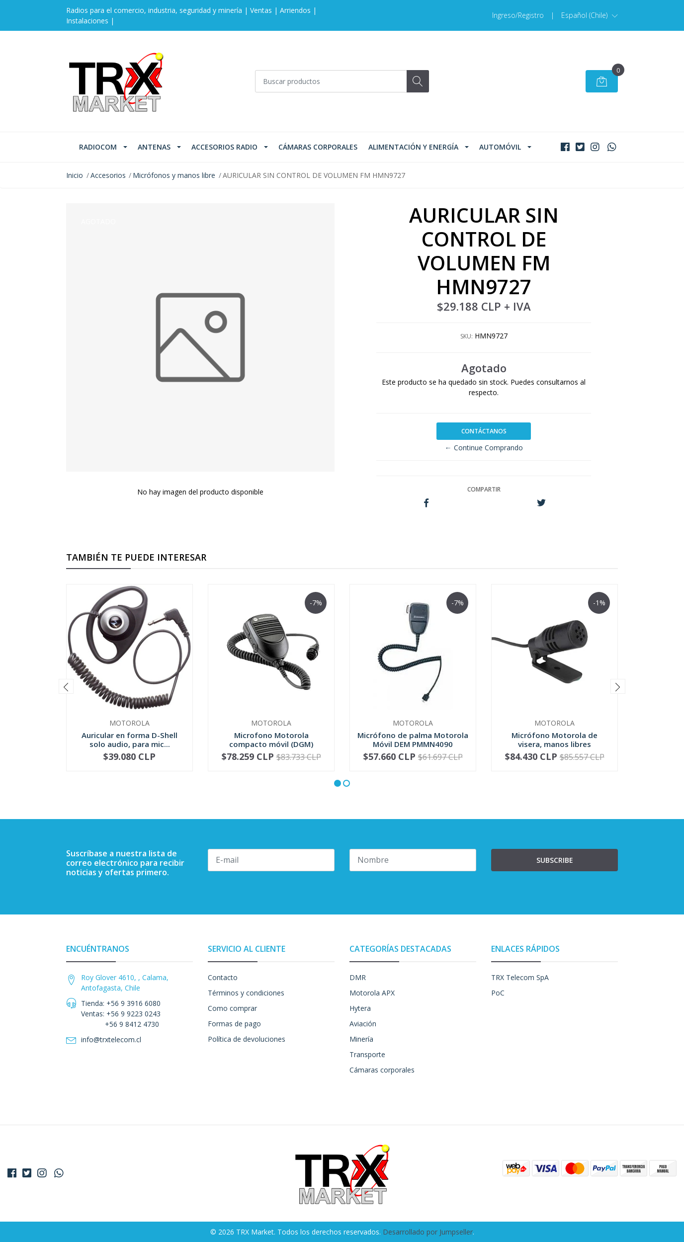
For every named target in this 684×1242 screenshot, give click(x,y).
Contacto (223, 977)
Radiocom (98, 147)
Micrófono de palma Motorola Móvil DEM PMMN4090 (412, 739)
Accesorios (108, 175)
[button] (589, 15)
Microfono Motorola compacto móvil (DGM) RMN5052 (271, 744)
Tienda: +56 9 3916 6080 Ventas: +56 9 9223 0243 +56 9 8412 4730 (121, 1013)
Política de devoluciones (246, 1039)
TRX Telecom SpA (520, 977)
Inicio (74, 175)
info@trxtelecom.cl (111, 1039)
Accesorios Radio (224, 147)
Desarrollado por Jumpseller (428, 1232)
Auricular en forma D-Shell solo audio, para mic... (129, 739)
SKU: (466, 336)
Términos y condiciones (246, 992)
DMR (357, 977)
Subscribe (554, 860)
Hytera (360, 1008)
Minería (361, 1039)
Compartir (484, 489)
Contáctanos (484, 431)
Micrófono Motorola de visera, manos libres (555, 739)
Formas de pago (234, 1023)
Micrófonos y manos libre (174, 175)
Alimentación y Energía (413, 147)
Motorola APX (372, 992)
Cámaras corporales (317, 147)
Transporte (367, 1054)
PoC (498, 992)
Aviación (362, 1023)
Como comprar (232, 1008)
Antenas (154, 147)
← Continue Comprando (484, 447)
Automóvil (500, 147)
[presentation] (66, 686)
